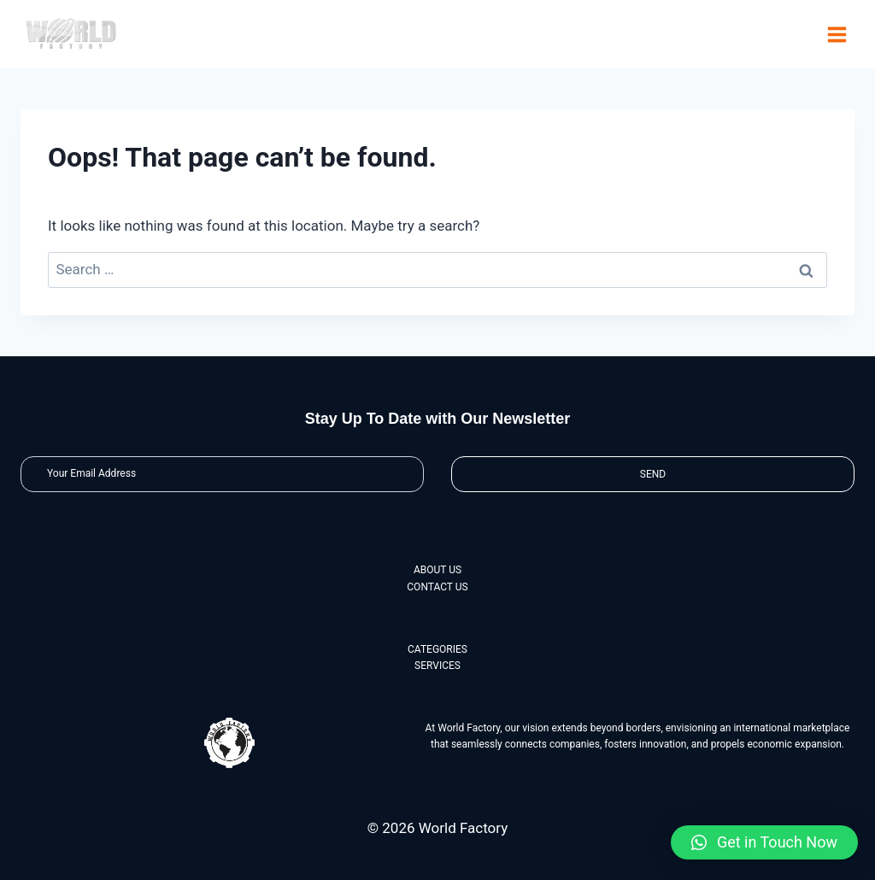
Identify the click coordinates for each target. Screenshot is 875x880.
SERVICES (437, 666)
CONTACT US (437, 587)
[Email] (222, 473)
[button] (764, 842)
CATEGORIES (437, 649)
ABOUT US (437, 570)
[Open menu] (836, 34)
